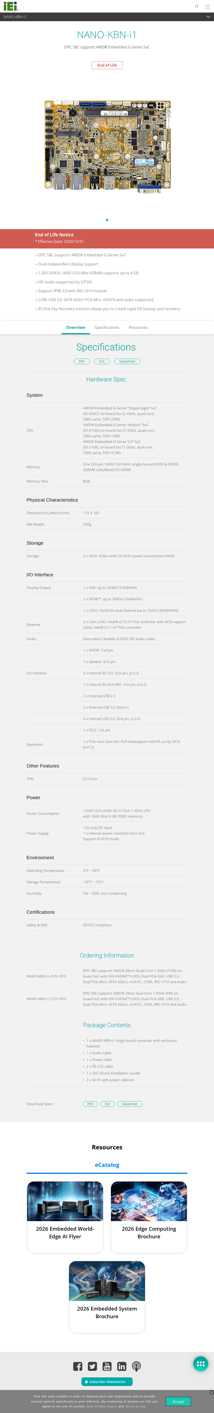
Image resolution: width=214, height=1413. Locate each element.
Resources (138, 327)
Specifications (107, 327)
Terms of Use (135, 1406)
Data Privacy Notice (101, 1406)
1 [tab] (107, 219)
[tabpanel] (107, 142)
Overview (75, 327)
